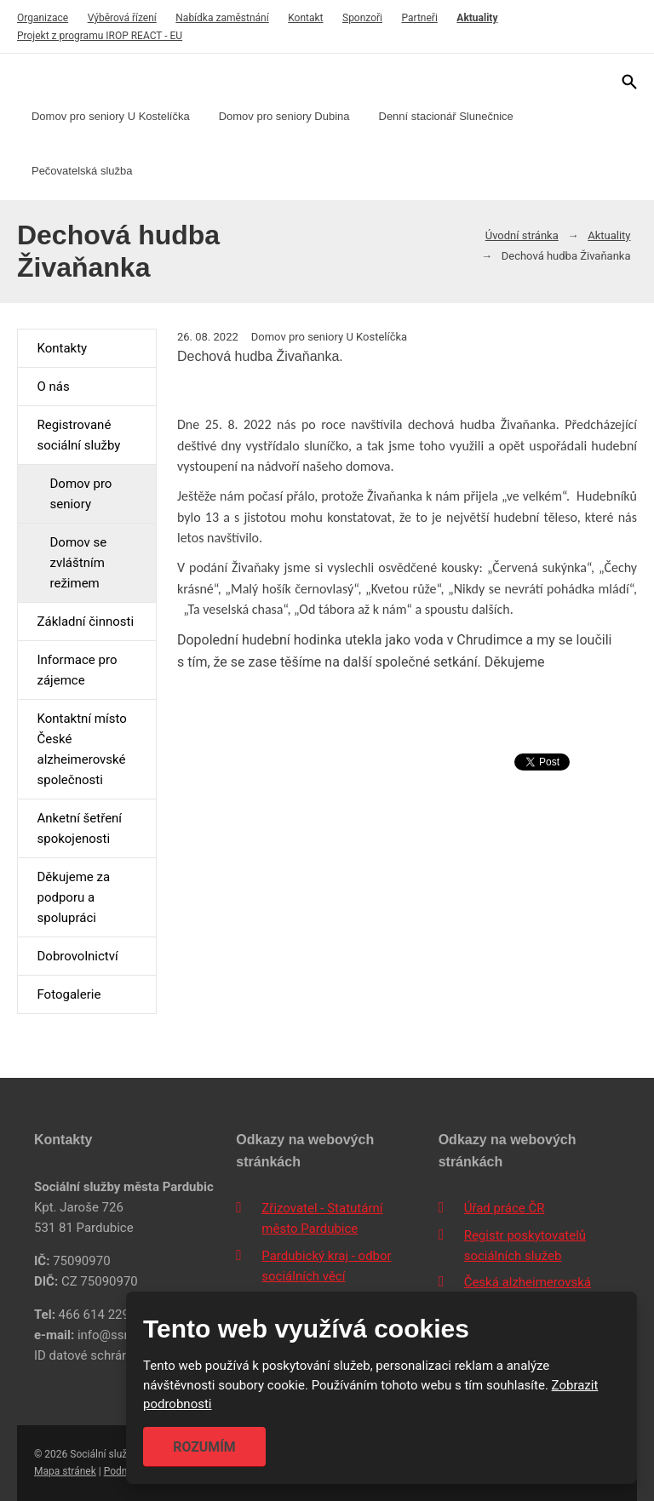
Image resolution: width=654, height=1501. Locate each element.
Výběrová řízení (122, 18)
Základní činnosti (85, 621)
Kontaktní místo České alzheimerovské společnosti (81, 749)
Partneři (420, 18)
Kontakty (62, 348)
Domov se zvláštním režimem (77, 563)
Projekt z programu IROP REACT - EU (99, 36)
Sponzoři (362, 18)
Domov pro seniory (80, 494)
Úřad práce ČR (504, 1208)
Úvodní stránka (522, 235)
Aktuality (476, 18)
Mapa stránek (65, 1471)
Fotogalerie (68, 994)
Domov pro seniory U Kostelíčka (111, 116)
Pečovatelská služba (82, 170)
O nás (53, 386)
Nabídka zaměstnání (221, 18)
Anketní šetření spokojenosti (79, 828)
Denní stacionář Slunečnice (446, 116)
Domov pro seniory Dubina (284, 116)
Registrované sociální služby (78, 435)
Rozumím (204, 1447)
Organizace (42, 18)
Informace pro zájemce (77, 670)
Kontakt (305, 18)
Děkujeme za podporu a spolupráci (73, 897)
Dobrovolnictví (77, 956)
